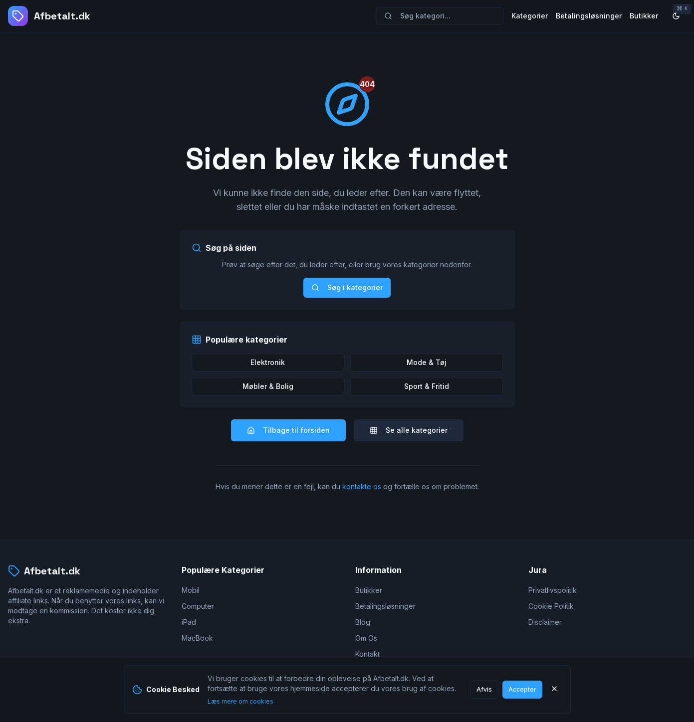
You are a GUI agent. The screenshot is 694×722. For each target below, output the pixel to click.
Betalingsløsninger (589, 15)
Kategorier (529, 15)
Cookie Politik (551, 606)
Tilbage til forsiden (288, 430)
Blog (362, 622)
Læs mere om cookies (240, 701)
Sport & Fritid (426, 386)
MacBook (197, 638)
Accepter (522, 689)
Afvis (484, 689)
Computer (198, 606)
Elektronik (267, 362)
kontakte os (361, 486)
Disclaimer (545, 622)
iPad (189, 622)
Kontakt (367, 654)
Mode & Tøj (427, 362)
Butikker (644, 15)
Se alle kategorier (409, 430)
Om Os (366, 638)
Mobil (191, 590)
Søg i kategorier (347, 287)
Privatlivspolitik (552, 590)
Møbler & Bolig (267, 386)
